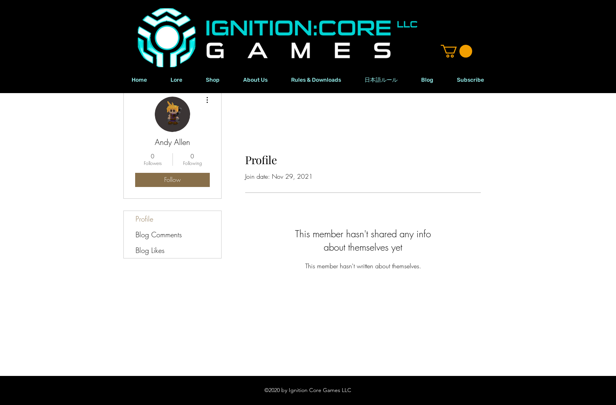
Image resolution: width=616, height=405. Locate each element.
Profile (144, 219)
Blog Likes (150, 250)
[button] (456, 51)
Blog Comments (159, 234)
